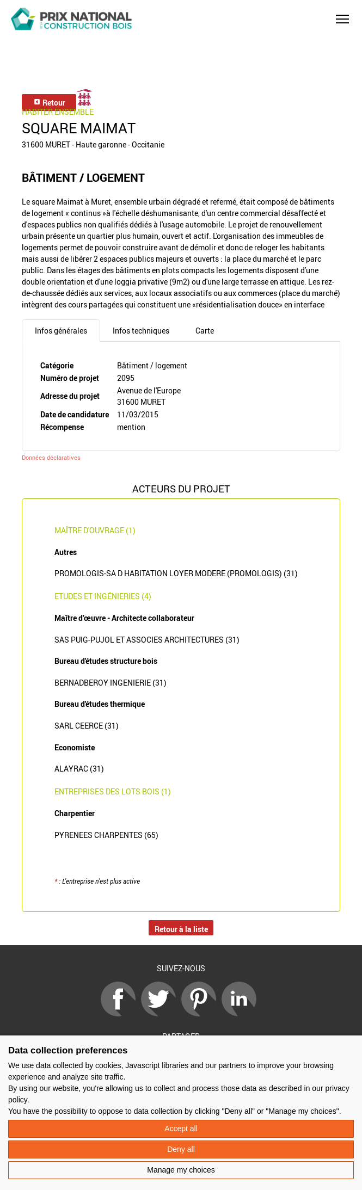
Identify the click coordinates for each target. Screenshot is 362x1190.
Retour (49, 102)
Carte (204, 330)
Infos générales (61, 330)
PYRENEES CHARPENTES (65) (106, 835)
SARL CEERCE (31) (86, 725)
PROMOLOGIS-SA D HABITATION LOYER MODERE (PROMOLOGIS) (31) (176, 573)
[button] (342, 19)
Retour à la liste (181, 929)
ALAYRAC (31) (79, 768)
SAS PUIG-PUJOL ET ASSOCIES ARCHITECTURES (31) (147, 639)
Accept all (181, 1128)
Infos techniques (141, 330)
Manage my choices (181, 1170)
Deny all (181, 1149)
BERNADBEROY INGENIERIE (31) (110, 682)
